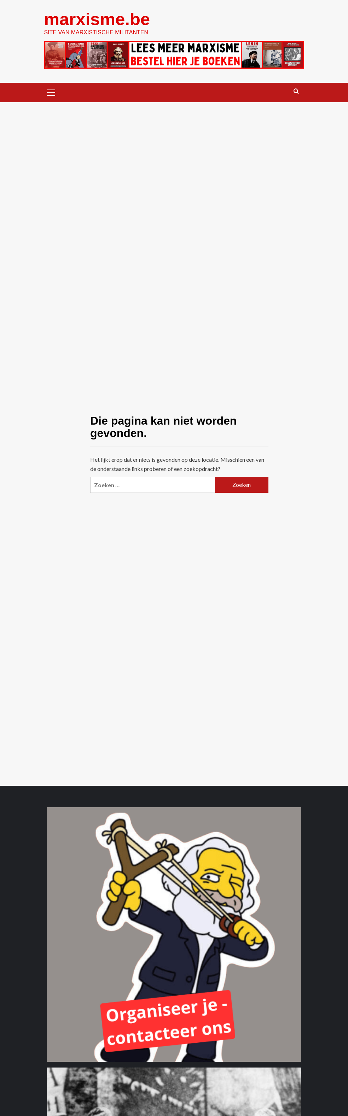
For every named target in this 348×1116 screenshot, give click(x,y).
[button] (51, 91)
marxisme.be (97, 19)
